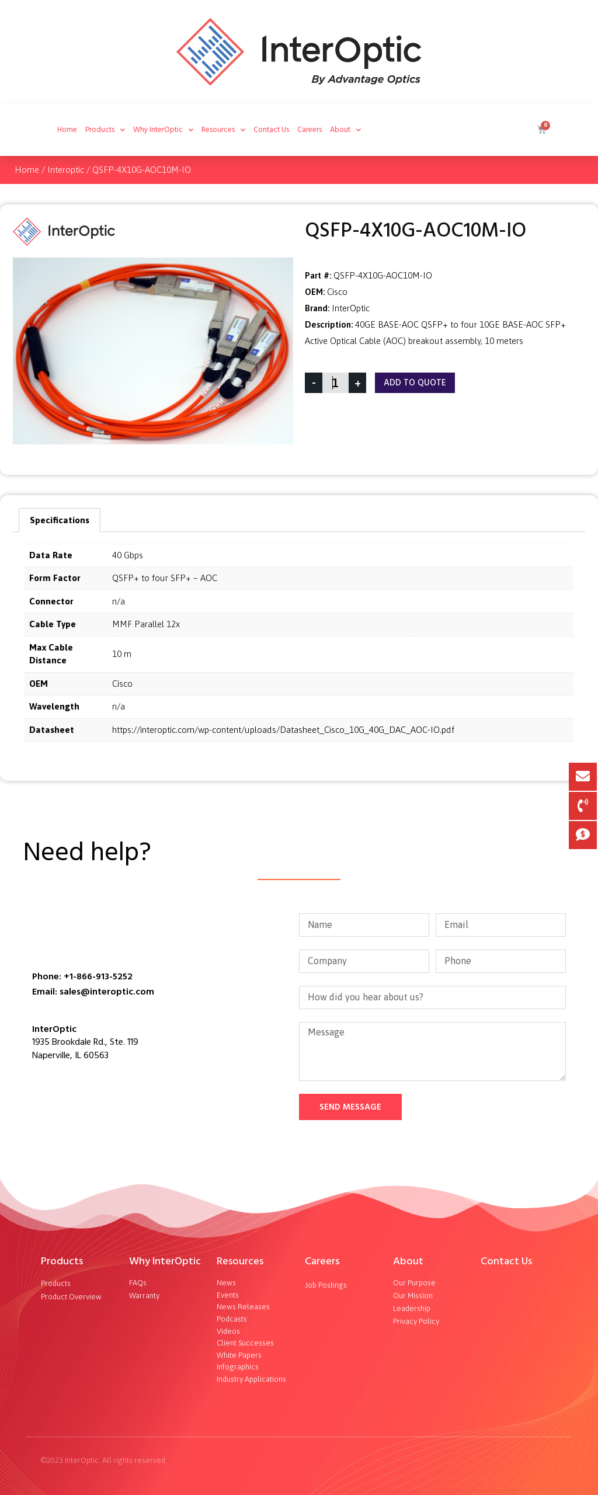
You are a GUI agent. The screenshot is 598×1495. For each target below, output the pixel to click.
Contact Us (271, 129)
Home (67, 129)
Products (105, 130)
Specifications (59, 520)
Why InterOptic (163, 130)
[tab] (59, 520)
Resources (223, 130)
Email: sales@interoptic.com (93, 991)
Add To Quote (415, 383)
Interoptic (65, 170)
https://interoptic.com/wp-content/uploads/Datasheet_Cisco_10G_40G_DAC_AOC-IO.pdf (283, 730)
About (345, 130)
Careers (309, 129)
